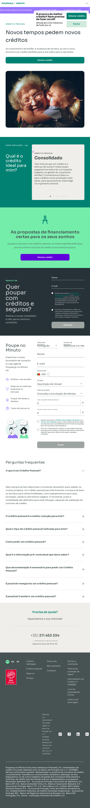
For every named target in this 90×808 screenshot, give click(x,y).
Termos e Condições (49, 422)
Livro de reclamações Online (74, 692)
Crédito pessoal (34, 669)
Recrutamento (54, 666)
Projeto (40, 380)
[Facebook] (69, 734)
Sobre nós (52, 661)
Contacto (51, 670)
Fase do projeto (43, 390)
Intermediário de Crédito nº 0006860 (76, 682)
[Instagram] (60, 734)
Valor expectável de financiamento (48, 400)
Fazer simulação (16, 145)
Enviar (61, 445)
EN (12, 662)
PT (7, 662)
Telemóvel (41, 371)
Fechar (76, 24)
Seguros (30, 673)
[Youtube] (87, 734)
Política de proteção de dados (66, 294)
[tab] (50, 196)
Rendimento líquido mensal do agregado (47, 409)
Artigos (30, 678)
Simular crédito (45, 60)
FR (18, 662)
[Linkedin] (78, 734)
